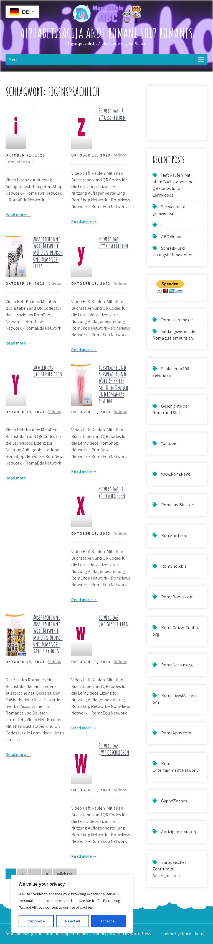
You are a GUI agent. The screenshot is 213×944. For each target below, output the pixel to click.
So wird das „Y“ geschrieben (47, 371)
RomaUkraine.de (177, 320)
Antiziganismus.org (179, 832)
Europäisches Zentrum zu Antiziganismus (169, 868)
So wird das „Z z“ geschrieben (112, 114)
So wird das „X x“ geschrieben (112, 492)
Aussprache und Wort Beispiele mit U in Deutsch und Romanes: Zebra (48, 252)
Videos (120, 155)
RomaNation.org (177, 665)
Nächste (64, 874)
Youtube (168, 443)
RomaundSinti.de (177, 505)
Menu (13, 59)
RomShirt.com (175, 535)
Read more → (18, 215)
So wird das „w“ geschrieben (114, 621)
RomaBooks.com (177, 597)
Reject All (72, 921)
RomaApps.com (176, 733)
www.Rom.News (176, 474)
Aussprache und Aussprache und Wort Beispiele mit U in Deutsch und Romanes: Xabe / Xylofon (48, 634)
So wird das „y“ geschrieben (113, 242)
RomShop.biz (173, 566)
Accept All (108, 921)
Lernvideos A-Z (20, 162)
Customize (36, 921)
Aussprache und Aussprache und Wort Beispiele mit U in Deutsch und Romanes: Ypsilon (113, 384)
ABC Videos (171, 236)
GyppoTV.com (174, 801)
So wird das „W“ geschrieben (114, 749)
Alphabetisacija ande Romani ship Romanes (106, 32)
